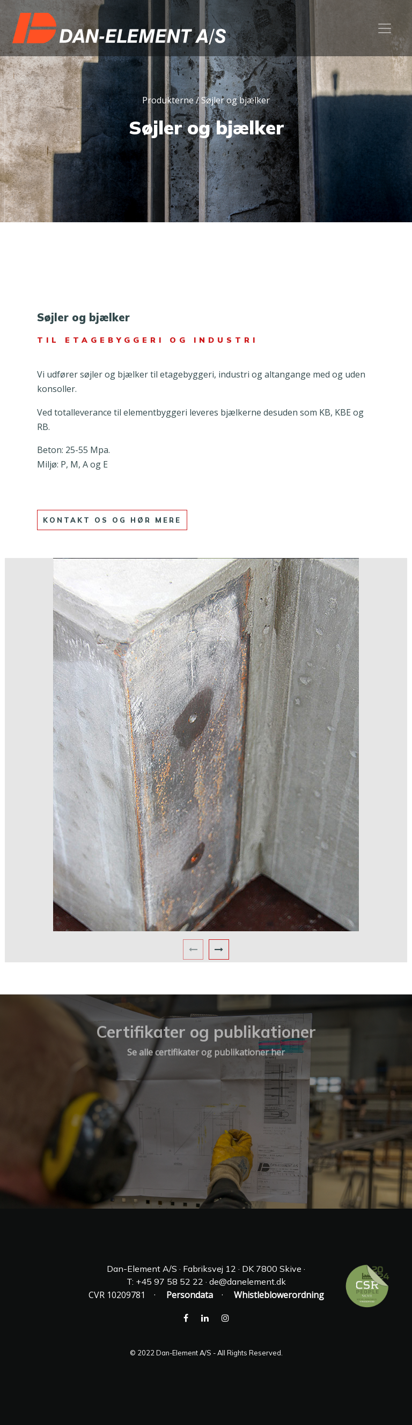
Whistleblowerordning (279, 1295)
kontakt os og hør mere (112, 520)
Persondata (189, 1295)
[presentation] (193, 949)
